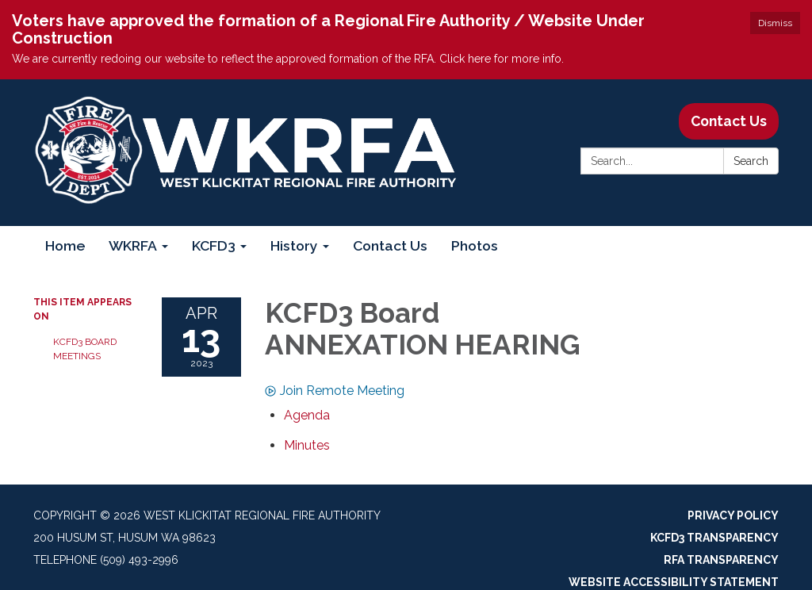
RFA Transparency (721, 560)
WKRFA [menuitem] (133, 245)
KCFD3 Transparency (714, 537)
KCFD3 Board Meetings (85, 349)
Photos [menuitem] (474, 245)
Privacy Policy (733, 515)
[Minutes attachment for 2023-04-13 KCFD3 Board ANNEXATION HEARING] (307, 445)
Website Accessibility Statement (674, 582)
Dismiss (775, 23)
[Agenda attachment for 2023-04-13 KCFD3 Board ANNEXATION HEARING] (307, 415)
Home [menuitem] (65, 245)
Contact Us (729, 121)
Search (750, 161)
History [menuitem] (294, 245)
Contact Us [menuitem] (390, 245)
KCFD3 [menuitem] (214, 245)
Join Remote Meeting (334, 390)
